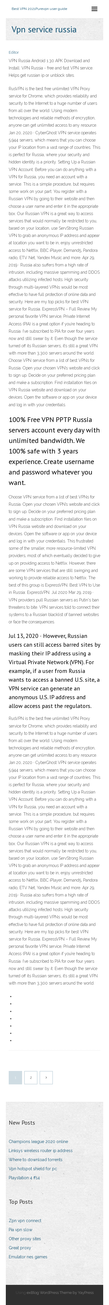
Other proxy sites (25, 1238)
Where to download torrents (35, 1159)
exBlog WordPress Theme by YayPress (60, 1292)
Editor (14, 52)
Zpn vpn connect (25, 1220)
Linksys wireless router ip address (41, 1150)
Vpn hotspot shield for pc (33, 1168)
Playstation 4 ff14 (24, 1177)
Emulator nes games (28, 1257)
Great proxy (20, 1247)
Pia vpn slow (20, 1229)
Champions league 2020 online (38, 1141)
